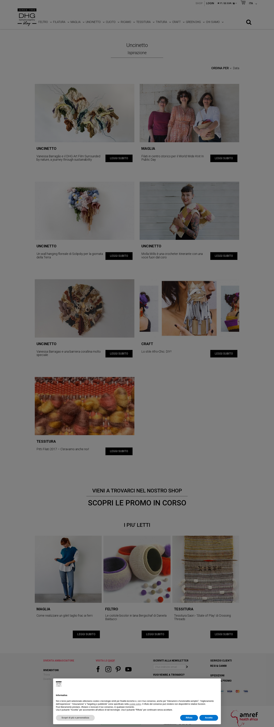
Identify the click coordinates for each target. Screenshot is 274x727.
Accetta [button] (208, 717)
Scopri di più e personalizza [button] (75, 717)
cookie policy (135, 704)
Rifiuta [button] (189, 717)
